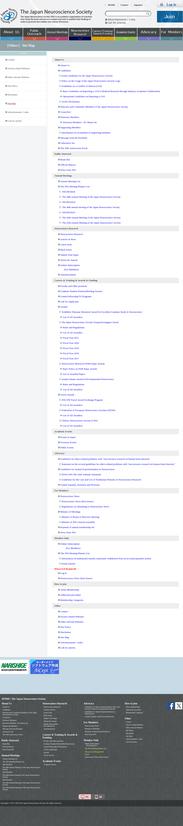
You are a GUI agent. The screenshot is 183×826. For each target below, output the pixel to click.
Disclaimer (13, 94)
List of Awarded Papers (74, 374)
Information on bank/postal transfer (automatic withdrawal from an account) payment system (106, 558)
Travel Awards (67, 394)
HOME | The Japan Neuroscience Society (24, 699)
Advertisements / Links (18, 112)
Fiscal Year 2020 (71, 343)
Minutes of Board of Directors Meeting (80, 517)
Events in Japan (67, 437)
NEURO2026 (68, 191)
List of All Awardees (72, 317)
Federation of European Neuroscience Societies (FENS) (88, 410)
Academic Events (50, 765)
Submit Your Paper (69, 255)
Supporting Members (70, 127)
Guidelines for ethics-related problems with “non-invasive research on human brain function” (105, 459)
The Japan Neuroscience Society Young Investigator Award (89, 322)
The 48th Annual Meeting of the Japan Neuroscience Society (91, 197)
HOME (111, 5)
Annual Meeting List (70, 181)
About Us (65, 65)
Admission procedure (70, 595)
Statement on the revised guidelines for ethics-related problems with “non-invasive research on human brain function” (118, 464)
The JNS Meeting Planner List (75, 186)
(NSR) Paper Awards (83, 363)
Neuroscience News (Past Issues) (77, 501)
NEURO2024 (68, 202)
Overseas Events (68, 442)
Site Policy (13, 86)
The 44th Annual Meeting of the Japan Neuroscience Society (91, 217)
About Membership (69, 589)
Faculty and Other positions (73, 286)
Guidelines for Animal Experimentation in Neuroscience (87, 469)
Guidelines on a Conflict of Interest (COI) (82, 86)
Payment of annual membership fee (77, 527)
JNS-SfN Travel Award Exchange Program (82, 400)
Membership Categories (71, 600)
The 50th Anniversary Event (74, 148)
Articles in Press (68, 239)
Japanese (138, 5)
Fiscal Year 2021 (71, 337)
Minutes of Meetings (70, 511)
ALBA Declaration (70, 101)
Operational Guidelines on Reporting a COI (84, 96)
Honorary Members (69, 117)
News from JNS (68, 170)
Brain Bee (65, 159)
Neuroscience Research (71, 234)
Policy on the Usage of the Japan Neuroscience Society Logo (91, 81)
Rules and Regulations (73, 327)
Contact (124, 5)
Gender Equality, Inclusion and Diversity (80, 484)
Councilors (65, 112)
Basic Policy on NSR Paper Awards (80, 369)
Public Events (67, 447)
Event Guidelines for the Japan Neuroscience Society (87, 75)
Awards (64, 306)
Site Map (64, 637)
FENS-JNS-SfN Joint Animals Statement (81, 474)
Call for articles (15, 121)
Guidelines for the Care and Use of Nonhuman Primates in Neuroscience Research (101, 479)
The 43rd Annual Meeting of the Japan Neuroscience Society (91, 222)
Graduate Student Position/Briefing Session (81, 291)
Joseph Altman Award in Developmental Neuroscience (88, 379)
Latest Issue (66, 244)
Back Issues (66, 249)
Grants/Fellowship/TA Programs (76, 296)
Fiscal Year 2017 (71, 358)
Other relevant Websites (18, 77)
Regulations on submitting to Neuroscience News (85, 506)
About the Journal (68, 260)
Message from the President (73, 137)
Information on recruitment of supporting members (86, 132)
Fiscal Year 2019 (71, 348)
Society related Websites (19, 68)
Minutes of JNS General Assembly (78, 522)
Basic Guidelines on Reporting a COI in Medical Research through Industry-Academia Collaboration (111, 91)
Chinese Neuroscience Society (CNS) (80, 420)
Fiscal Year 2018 (71, 353)
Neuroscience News (70, 496)
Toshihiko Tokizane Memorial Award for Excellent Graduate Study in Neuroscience (101, 312)
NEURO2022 (68, 212)
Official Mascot (67, 164)
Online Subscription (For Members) (51, 725)
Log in (63, 573)
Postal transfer (68, 563)
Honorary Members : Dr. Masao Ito (80, 122)
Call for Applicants (69, 301)
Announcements (68, 274)
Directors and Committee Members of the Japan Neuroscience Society (94, 106)
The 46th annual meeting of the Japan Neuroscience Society (91, 207)
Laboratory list (67, 143)
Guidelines (65, 70)
